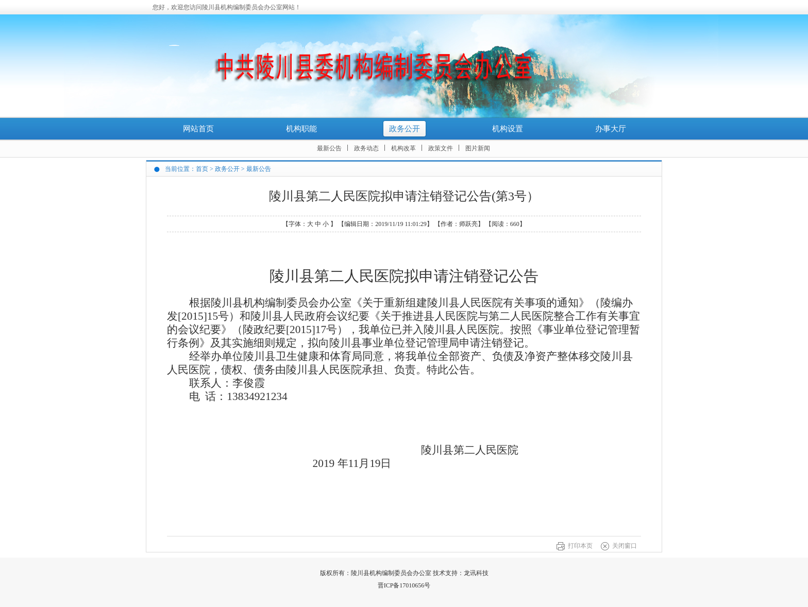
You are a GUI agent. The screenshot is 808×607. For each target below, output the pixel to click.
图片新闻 (477, 148)
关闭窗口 (624, 545)
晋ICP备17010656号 (404, 585)
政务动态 (366, 148)
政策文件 (440, 148)
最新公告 (329, 148)
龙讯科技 (476, 573)
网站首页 (198, 129)
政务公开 (404, 129)
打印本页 (580, 545)
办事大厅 (610, 129)
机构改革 (403, 148)
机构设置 (507, 129)
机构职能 (301, 129)
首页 (202, 168)
